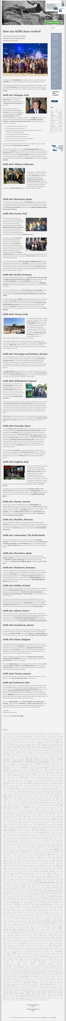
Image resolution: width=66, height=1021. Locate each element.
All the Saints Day (37, 748)
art (8, 756)
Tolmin (8, 978)
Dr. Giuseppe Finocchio (36, 818)
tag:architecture (6, 962)
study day (45, 959)
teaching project (60, 965)
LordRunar (44, 1017)
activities (57, 742)
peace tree (19, 918)
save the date (21, 945)
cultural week (23, 813)
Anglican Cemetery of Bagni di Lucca (43, 752)
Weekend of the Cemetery (42, 995)
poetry (4, 924)
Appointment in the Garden (35, 753)
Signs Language (46, 949)
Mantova (28, 876)
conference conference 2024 (8, 808)
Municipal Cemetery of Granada (22, 898)
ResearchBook (30, 935)
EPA (28, 826)
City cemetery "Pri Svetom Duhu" (35, 802)
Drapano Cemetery (12, 819)
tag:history (19, 964)
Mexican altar (15, 882)
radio (30, 932)
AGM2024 (44, 747)
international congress (12, 862)
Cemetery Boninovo (37, 783)
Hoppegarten (5, 857)
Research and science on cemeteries (13, 19)
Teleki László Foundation (7, 967)
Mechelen (44, 877)
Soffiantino (35, 953)
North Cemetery (60, 907)
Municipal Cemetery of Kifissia (47, 898)
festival (10, 833)
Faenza (51, 830)
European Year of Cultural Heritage (39, 829)
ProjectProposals (27, 929)
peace (61, 916)
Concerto (21, 807)
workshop (22, 998)
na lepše (34, 902)
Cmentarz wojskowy (49, 804)
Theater (18, 976)
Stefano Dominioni (36, 957)
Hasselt (19, 852)
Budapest (34, 774)
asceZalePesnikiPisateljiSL (30, 761)
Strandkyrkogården (9, 959)
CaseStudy (13, 778)
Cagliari (54, 774)
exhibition (5, 830)
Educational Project (26, 822)
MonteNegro (9, 887)
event (58, 829)
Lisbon (4, 873)
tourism (37, 978)
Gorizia (43, 847)
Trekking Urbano (53, 979)
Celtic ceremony (11, 780)
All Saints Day (30, 748)
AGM (5, 14)
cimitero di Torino (55, 800)
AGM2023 (39, 747)
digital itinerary (14, 816)
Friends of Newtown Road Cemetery (26, 840)
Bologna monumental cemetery (16, 771)
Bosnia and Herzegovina (20, 772)
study (41, 959)
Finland (33, 833)
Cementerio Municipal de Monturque (45, 780)
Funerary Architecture (46, 841)
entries (55, 824)
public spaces (54, 929)
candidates (43, 775)
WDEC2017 (54, 992)
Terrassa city (27, 967)
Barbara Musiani (14, 767)
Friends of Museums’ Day (14, 840)
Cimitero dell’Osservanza (34, 800)
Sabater (28, 938)
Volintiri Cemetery (18, 989)
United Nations (35, 982)
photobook (54, 920)
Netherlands (53, 126)
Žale (38, 488)
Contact (6, 23)
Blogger (54, 1017)
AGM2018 (14, 747)
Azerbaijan (31, 766)
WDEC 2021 (11, 990)
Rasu (54, 932)
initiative (32, 858)
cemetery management (27, 785)
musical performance (28, 902)
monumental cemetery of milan (55, 890)
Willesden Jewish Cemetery (51, 996)
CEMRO (9, 796)
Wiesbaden (43, 996)
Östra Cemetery (32, 915)
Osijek (25, 915)
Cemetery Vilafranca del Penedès (25, 794)
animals (52, 752)
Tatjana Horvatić (47, 965)
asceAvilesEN (52, 758)
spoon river (20, 954)
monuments (5, 895)
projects (33, 929)
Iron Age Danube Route (33, 862)
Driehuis (41, 819)
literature (43, 873)
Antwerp (25, 753)
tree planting (46, 979)
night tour (13, 907)
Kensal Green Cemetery (28, 866)
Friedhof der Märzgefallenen (24, 838)
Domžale (13, 818)
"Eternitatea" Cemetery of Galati (9, 733)
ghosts (11, 846)
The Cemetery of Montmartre (24, 968)
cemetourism (40, 794)
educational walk (34, 822)
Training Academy (15, 979)
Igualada (53, 857)
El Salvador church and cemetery (56, 822)
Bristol (47, 772)
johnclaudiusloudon (26, 865)
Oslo (28, 915)
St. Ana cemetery (47, 954)
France (51, 123)
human (21, 857)
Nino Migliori (18, 907)
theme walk (36, 976)
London (32, 874)
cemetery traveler (16, 794)
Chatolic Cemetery (41, 797)
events (51, 110)
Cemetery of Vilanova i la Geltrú (20, 792)
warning (40, 989)
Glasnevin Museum (51, 846)
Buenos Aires (39, 774)
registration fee (29, 934)
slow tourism (20, 953)
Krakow (5, 868)
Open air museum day (44, 913)
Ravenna (57, 932)
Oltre (36, 912)
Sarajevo (5, 945)
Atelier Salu (30, 764)
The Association (8, 10)
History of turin (48, 855)
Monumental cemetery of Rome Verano (35, 891)
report (51, 934)
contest (43, 808)
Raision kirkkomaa (42, 932)
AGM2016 (5, 747)
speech (15, 954)
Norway (13, 909)
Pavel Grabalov (48, 916)
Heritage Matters (9, 854)
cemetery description (56, 112)
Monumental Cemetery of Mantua (26, 890)
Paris (26, 916)
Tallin (23, 965)
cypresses (58, 813)
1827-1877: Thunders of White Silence (52, 733)
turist (38, 981)
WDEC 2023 (23, 990)
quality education (52, 931)
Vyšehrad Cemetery (32, 989)
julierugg (46, 865)
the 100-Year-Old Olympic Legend (36, 967)
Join (5, 21)
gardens (15, 844)
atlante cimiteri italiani (45, 764)
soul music (42, 953)
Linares (61, 871)
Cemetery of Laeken (36, 786)
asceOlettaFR (21, 759)
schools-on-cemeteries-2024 (9, 946)
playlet (15, 923)
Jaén (25, 863)
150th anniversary (40, 733)
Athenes (34, 764)
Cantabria (47, 775)
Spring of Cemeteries (39, 954)
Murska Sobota (24, 901)
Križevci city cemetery (24, 868)
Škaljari (43, 951)
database (39, 815)
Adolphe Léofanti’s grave (11, 744)
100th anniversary (28, 733)
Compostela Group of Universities (44, 805)
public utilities (60, 929)
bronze (4, 774)
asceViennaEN (6, 761)
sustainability (21, 960)
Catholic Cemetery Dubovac (44, 778)
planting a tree (55, 921)
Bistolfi (56, 769)
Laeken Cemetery (13, 664)
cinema (16, 802)
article (50, 756)
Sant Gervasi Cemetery (34, 943)
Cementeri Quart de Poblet (20, 780)
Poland (60, 124)
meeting (56, 877)
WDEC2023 (28, 993)
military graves (13, 884)
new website (11, 906)
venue (58, 984)
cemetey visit (34, 794)
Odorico (55, 909)
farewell (34, 832)
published (41, 931)
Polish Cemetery (33, 924)
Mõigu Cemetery (56, 885)
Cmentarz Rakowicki (41, 804)
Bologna (5, 771)
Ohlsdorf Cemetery (6, 910)
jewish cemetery (52, 863)
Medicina (52, 877)
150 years (34, 733)
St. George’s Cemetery (54, 954)
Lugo (46, 874)
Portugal (52, 128)
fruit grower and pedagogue (44, 840)
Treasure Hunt (29, 979)
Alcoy (10, 748)
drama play (49, 818)
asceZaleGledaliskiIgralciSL (17, 761)
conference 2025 (53, 807)
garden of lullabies (55, 843)
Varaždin (41, 984)
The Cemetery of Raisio (59, 968)
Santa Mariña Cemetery (43, 943)
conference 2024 (47, 807)
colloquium (60, 804)
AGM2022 (34, 747)
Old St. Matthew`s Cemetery (29, 912)
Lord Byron (37, 874)
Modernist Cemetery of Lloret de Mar (38, 885)
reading (61, 932)
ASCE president (34, 758)
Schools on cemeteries (58, 945)
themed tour (41, 976)
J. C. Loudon (21, 863)
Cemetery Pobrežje (30, 792)
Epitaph (34, 826)
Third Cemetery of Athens (54, 976)
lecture (47, 869)
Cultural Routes (53, 811)
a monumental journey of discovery (53, 741)
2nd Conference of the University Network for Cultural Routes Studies (20, 737)
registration (23, 934)
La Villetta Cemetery (41, 868)
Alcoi (7, 748)
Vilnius (16, 987)
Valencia (23, 984)
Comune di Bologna (54, 805)
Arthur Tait (46, 756)
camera (30, 775)
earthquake (24, 821)
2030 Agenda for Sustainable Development (24, 736)
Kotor (53, 866)
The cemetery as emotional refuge (49, 967)
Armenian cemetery (42, 755)
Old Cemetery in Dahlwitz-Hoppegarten (18, 910)
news (33, 906)
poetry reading (10, 924)
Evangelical (54, 829)
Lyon (62, 874)
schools (50, 945)
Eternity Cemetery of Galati (49, 826)
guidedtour (30, 851)
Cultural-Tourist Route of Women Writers (45, 813)
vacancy (19, 984)
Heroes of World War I (29, 854)
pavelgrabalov (54, 916)
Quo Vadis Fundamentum (17, 932)
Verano (61, 984)
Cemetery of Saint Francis (20, 789)
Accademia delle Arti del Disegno (19, 742)
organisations (12, 915)
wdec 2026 (50, 990)
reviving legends (39, 937)
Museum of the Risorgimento (12, 902)
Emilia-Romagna (20, 824)
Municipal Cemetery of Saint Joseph (27, 899)
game (35, 843)
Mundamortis (30, 896)
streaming (16, 959)
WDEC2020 (11, 993)
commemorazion (17, 805)
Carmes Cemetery (54, 777)
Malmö (22, 876)
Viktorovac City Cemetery (44, 985)
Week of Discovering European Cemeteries (15, 15)
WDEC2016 (49, 992)
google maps (35, 847)
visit (9, 989)
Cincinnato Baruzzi (10, 802)
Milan (37, 882)
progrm (10, 929)
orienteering (17, 915)
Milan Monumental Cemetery (47, 882)
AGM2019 (19, 747)
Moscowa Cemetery (32, 895)
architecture (10, 755)
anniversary (57, 752)
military (61, 882)
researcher (36, 935)
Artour (35, 492)
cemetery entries (12, 785)
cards (17, 777)
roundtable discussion (15, 938)
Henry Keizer (36, 852)
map (36, 876)
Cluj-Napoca (34, 804)
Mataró (33, 877)
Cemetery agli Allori (28, 783)
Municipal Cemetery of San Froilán (41, 899)
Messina (61, 880)
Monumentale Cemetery (29, 893)
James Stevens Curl (35, 863)
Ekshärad (39, 822)
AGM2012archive (44, 745)
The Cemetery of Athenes (14, 968)
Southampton (53, 953)
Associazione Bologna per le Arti (12, 764)
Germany (52, 121)
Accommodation (39, 742)
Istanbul (46, 862)
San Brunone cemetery (38, 940)
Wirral (58, 996)
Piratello (40, 921)
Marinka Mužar (13, 877)
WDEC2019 (5, 993)
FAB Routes (25, 830)
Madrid (12, 876)
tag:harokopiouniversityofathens (9, 964)
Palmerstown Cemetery (11, 916)
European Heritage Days (11, 829)
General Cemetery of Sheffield (29, 844)
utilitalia (9, 984)
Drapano (6, 819)
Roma (57, 937)
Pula (44, 931)
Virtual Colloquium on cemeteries (44, 987)
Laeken (47, 868)
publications (36, 931)
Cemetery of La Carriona (27, 786)
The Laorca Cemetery (54, 970)
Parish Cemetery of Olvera (33, 916)
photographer (5, 921)
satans (17, 945)
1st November (29, 734)
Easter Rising (32, 821)
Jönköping (32, 865)
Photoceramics (60, 920)
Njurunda (23, 907)
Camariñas (22, 775)
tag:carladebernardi (32, 962)
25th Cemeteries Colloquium (39, 736)
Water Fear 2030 (46, 989)
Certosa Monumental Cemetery (31, 149)
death (43, 815)
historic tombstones (21, 855)
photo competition (38, 920)
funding (51, 840)
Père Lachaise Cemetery (36, 436)
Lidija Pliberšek (52, 871)
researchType (50, 935)
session (61, 946)
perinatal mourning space (8, 920)
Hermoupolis (21, 854)
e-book (19, 821)
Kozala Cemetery (59, 866)
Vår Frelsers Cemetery (35, 984)
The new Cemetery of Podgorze (52, 971)
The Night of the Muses (14, 973)
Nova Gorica (18, 909)
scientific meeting (31, 946)
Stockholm (50, 957)
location (27, 874)
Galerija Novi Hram (26, 843)
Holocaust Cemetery (59, 855)
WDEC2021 (17, 993)
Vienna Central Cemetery (33, 985)
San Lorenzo (35, 942)
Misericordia (57, 884)
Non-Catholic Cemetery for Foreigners (38, 907)
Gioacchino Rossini (19, 846)
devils (62, 815)
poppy (45, 924)
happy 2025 (51, 851)
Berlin (7, 769)
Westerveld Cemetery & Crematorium (33, 996)
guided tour (56, 849)
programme (11, 694)
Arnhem (48, 755)
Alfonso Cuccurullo (23, 748)
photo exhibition (47, 920)
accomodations (46, 742)
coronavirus (60, 808)
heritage (44, 852)
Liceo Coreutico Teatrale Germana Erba (34, 871)
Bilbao (42, 769)
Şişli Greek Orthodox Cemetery (32, 951)
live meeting (53, 873)
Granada (52, 847)
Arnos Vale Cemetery (55, 755)
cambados (27, 775)
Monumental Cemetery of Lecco (13, 890)
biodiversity (47, 769)
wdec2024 (34, 993)
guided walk (24, 851)
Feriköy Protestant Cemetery (43, 832)
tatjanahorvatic (53, 965)
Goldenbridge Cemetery (21, 847)
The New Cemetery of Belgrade (38, 971)
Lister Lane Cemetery (19, 873)
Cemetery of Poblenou (54, 788)
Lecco (44, 869)
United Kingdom (58, 117)
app (28, 753)
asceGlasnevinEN (7, 759)
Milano (57, 882)
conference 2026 (60, 807)
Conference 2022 (34, 807)
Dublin (54, 819)
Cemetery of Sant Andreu (11, 791)
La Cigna (30, 868)
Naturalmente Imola (9, 904)
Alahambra (58, 747)
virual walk (5, 989)
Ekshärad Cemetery (45, 822)
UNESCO (11, 982)
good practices (29, 847)
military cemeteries (6, 884)
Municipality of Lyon (7, 901)
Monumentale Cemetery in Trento (41, 893)
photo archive (25, 920)
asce (12, 758)
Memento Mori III (46, 879)
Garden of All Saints (47, 843)
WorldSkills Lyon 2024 (43, 998)
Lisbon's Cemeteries (10, 873)
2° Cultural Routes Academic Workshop (40, 734)
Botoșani (27, 772)
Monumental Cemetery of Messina (40, 890)
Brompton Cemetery (59, 772)
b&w (34, 766)
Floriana (55, 835)
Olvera (39, 912)
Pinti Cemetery (25, 921)
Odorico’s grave (60, 909)
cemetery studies (50, 792)
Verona (19, 985)
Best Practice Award (16, 769)
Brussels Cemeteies (14, 774)
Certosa (57, 796)
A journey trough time (32, 741)
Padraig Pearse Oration (59, 915)
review (28, 937)
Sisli (22, 951)
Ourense (41, 915)
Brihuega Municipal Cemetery (39, 772)
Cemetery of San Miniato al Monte (50, 789)
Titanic (4, 978)
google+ (39, 847)
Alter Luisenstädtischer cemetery (14, 750)
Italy (61, 110)
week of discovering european (12, 995)
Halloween (42, 851)
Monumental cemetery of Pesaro (21, 891)
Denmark (58, 815)
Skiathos (46, 951)
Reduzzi (8, 934)
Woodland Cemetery (10, 998)
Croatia (60, 115)
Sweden (57, 128)
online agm (61, 912)
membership (39, 879)
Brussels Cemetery (22, 774)
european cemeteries (12, 827)
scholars (46, 945)
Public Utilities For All (7, 931)
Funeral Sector (29, 841)
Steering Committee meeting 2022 (26, 957)
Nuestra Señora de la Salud (29, 909)
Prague (35, 926)
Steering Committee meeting (13, 957)
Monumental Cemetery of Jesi (48, 888)
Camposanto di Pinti (36, 775)
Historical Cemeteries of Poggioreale (33, 855)
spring (24, 954)
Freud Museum (15, 838)
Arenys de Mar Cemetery (24, 755)
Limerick (57, 871)
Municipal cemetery (41, 896)
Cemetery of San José (39, 789)
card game (13, 777)
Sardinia (9, 945)
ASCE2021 (46, 758)
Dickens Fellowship (6, 816)
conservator (26, 808)
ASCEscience (52, 759)
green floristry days (45, 849)
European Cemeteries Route (11, 8)
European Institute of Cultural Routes (24, 829)
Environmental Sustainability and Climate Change (18, 826)
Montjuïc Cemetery (16, 887)
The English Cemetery (17, 970)
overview (52, 915)
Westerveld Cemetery (20, 996)
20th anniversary (17, 80)
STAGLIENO (37, 956)
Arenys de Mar (16, 755)
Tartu (42, 965)
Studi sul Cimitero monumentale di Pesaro (31, 959)
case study (8, 778)
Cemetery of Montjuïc (15, 788)
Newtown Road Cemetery (47, 906)
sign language (37, 948)
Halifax (38, 851)
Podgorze (61, 923)
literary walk (39, 873)
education (20, 822)
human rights (25, 857)
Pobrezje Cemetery (45, 923)
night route (8, 907)
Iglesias (49, 857)
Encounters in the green (28, 824)
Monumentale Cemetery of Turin (56, 893)
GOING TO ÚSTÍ (13, 847)
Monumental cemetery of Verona (18, 893)
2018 (11, 736)
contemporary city (37, 808)
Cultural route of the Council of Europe (41, 811)
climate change (28, 804)
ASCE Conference (25, 758)
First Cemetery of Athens (45, 833)
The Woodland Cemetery (11, 976)
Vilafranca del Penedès (54, 985)
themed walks (46, 976)
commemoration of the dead (8, 805)
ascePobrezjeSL (37, 759)
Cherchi (50, 797)
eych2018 (20, 830)
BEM (56, 767)
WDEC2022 (22, 993)
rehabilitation (35, 934)
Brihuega (31, 772)
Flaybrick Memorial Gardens (26, 835)
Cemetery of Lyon (6, 788)
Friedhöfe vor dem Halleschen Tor (36, 838)
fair (54, 830)
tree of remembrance (39, 979)
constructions (31, 808)
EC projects (10, 822)
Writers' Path (57, 998)
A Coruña (25, 741)
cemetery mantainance (37, 785)
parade (18, 916)
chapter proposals (20, 797)
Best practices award (25, 769)
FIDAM (14, 833)
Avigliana (20, 766)
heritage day (57, 852)
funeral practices (22, 841)
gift (14, 846)
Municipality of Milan (16, 901)
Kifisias (35, 866)
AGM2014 (56, 745)
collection (55, 804)
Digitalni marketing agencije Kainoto (33, 1010)
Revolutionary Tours (47, 937)
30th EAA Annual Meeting (53, 737)
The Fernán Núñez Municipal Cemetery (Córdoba (31, 970)
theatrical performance (25, 976)
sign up (42, 948)
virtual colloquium (34, 987)
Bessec (11, 769)
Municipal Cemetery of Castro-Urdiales (55, 896)
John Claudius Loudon (18, 865)
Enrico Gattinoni (50, 824)
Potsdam (17, 926)
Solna (39, 953)
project (14, 929)
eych (17, 830)
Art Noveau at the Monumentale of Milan (28, 756)
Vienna (25, 985)
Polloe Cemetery (40, 924)
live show (58, 873)
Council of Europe (6, 810)
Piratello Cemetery (47, 921)
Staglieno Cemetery (44, 956)
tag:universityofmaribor (17, 965)
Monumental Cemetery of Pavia (9, 891)
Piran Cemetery (34, 921)
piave (20, 921)
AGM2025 (49, 747)
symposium (44, 960)
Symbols (39, 960)
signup (51, 949)
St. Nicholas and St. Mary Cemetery (21, 956)
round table (9, 938)
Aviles (23, 766)
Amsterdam (18, 752)
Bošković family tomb (11, 772)
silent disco (55, 949)
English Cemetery (42, 824)
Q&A (47, 931)
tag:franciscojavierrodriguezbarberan (56, 962)
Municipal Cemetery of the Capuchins (56, 899)
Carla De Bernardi (32, 777)
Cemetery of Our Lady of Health (43, 788)
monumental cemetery (57, 887)
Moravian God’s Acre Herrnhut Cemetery (20, 895)
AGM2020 (24, 747)
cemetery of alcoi (54, 785)
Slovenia (52, 115)
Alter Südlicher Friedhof (25, 750)
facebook (29, 830)
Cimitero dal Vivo (17, 800)
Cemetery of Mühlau (33, 788)
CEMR (5, 796)
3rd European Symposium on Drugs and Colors (19, 739)
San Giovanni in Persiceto (15, 942)
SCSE (41, 946)
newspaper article (38, 906)
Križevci (17, 868)
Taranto (34, 965)
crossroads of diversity (59, 810)
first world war (54, 833)
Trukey (22, 981)
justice (50, 865)
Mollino (4, 887)
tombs (23, 978)
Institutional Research (22, 860)
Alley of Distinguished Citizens (47, 748)
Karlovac (58, 865)
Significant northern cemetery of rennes (35, 949)
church (10, 799)
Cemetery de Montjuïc (53, 783)
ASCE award (17, 758)
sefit (50, 946)
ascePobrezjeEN (28, 759)
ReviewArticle (32, 937)
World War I (35, 998)
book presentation (47, 770)
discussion (44, 816)
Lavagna (40, 869)
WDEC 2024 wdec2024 (37, 990)
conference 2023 (40, 807)
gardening (11, 844)
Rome (4, 938)
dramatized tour (54, 818)
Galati (21, 843)
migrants (28, 882)
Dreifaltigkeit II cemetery (21, 819)
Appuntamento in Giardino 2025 (57, 753)
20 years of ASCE (56, 734)
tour (30, 978)
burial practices (49, 774)
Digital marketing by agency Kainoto (33, 1005)
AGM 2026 (33, 745)
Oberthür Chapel (46, 909)
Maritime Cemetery (27, 877)
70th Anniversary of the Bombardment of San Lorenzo (13, 741)
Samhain (25, 940)
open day (51, 913)
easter (28, 821)
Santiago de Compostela (58, 943)
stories (60, 123)
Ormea (22, 915)
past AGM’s (6, 81)
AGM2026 (53, 747)
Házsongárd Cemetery (25, 852)
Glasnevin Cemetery (41, 846)
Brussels (8, 774)
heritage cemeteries (50, 852)
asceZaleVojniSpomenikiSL (43, 761)
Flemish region (35, 835)
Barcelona (24, 767)
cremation (19, 810)
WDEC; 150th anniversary (58, 990)
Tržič (26, 981)
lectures (50, 869)
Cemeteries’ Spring (14, 783)
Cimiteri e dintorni (55, 799)
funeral (4, 841)
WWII (61, 998)
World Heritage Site (28, 998)
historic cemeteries (55, 854)
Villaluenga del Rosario (10, 987)
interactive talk (47, 860)
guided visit (18, 851)
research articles (10, 935)
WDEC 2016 (60, 989)
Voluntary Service (25, 989)
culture (54, 813)
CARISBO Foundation (23, 777)
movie (4, 896)
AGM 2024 (23, 745)
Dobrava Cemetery (59, 816)
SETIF (4, 948)
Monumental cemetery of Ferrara (36, 888)
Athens (38, 764)
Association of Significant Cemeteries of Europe (16, 763)
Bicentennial (38, 769)
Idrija (46, 857)
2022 (14, 736)
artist (53, 756)
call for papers (16, 775)
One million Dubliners (45, 912)
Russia (24, 938)
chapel (14, 797)
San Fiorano (53, 940)
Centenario (14, 796)
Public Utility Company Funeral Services (20, 931)
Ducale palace (15, 821)
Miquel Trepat (34, 884)
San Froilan (58, 940)
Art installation (12, 756)
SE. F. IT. (47, 946)
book (37, 771)
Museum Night (55, 901)
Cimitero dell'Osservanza (25, 800)
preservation (60, 926)
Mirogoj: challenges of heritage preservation (46, 884)
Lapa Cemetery (17, 869)
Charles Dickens (27, 797)
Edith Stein (15, 822)
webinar (49, 993)
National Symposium (55, 902)
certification (51, 796)
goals (8, 847)
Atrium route (52, 764)
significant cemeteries (48, 948)
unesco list (16, 982)
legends (54, 869)
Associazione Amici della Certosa (42, 763)
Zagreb (21, 999)
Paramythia (22, 916)
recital (4, 934)
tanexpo (30, 965)
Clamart (15, 804)
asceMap (14, 759)
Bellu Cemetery (51, 767)
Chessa (54, 797)
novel (22, 909)
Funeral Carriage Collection (12, 841)
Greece (60, 120)
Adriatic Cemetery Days (28, 744)
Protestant (42, 929)
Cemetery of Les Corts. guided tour (47, 786)
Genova (52, 844)
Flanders (18, 835)
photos (16, 921)
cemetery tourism (59, 792)
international (54, 860)
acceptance (28, 742)
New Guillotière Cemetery (58, 904)
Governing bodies (8, 12)
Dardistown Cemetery (28, 815)
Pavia (58, 916)
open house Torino (57, 913)
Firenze (37, 833)
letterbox (11, 871)
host (15, 857)
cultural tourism (16, 813)
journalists (37, 865)
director (33, 816)
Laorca (12, 869)
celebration (57, 778)
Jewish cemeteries (45, 863)
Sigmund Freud (31, 948)
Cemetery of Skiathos (45, 791)
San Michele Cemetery (42, 942)
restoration (15, 937)
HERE (21, 716)
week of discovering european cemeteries (27, 995)
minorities (29, 884)
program (60, 928)
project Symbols (20, 929)
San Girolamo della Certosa (26, 942)
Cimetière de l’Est (32, 799)
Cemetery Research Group (40, 792)
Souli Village (47, 953)
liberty (25, 871)
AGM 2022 (11, 745)
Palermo (4, 916)
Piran (30, 921)
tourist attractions (47, 978)
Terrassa (14, 967)
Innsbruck (5, 860)
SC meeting (27, 945)
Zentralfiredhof (43, 999)
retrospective (20, 937)
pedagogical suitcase (39, 918)
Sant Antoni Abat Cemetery (23, 943)
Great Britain (25, 849)
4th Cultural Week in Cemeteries (34, 739)
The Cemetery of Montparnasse (36, 968)
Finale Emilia (29, 833)
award (27, 766)
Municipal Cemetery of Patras (13, 899)
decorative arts (48, 815)
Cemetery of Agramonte (46, 785)
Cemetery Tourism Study (7, 794)
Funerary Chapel (60, 841)
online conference (6, 913)
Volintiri (12, 989)
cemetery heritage (19, 785)
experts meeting (12, 830)
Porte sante (50, 924)
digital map (20, 816)
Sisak (12, 951)
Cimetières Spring (39, 799)
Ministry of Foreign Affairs (22, 884)
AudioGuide (58, 764)
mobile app (9, 885)
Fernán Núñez (52, 832)
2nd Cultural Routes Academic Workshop (40, 737)
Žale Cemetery (29, 1000)
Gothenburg (48, 847)
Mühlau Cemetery (23, 896)
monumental (48, 887)
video (22, 985)
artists (56, 756)
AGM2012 (38, 745)
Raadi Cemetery (26, 932)
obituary (51, 909)
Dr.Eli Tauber (43, 818)
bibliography (32, 769)
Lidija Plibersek (45, 871)
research (55, 934)
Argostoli (36, 755)
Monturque (23, 887)
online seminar (20, 913)
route (21, 938)
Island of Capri (41, 862)
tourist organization (7, 979)
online (56, 912)
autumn (16, 766)
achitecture (52, 742)
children (58, 797)
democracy (53, 815)
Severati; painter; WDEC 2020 (11, 948)
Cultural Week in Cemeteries (32, 813)
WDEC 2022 (17, 990)
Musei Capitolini (31, 901)
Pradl (20, 926)
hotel (18, 857)
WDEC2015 (43, 992)
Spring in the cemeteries (30, 954)
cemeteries (30, 782)
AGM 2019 (48, 744)
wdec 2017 (5, 990)
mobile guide (23, 885)
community (31, 805)
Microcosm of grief (22, 882)
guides (34, 851)
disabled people (39, 816)
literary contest (27, 873)
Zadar (18, 999)
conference (27, 807)
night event (55, 906)
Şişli (25, 951)
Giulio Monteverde (33, 846)
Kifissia (38, 866)
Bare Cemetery (30, 767)
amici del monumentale (45, 750)
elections (5, 824)
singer (9, 951)
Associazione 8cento (30, 763)
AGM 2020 (53, 744)
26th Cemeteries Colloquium (51, 736)
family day (58, 830)
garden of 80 (39, 843)
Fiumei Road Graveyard (12, 835)
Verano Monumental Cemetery (10, 985)
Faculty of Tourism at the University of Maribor (40, 830)
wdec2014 (38, 992)
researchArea (17, 935)
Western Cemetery (11, 996)
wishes (61, 996)
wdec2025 (39, 993)
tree (33, 979)
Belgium (60, 121)
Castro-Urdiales (26, 778)
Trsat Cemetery (17, 981)
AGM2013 (50, 745)
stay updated (56, 956)
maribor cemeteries (55, 876)
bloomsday (60, 769)
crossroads (52, 810)
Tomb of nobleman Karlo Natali (15, 978)
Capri (59, 775)
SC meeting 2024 (41, 945)
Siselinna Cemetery (17, 951)
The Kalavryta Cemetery (45, 970)
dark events (35, 815)
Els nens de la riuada (12, 824)
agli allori (35, 744)
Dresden (36, 819)
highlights (49, 854)
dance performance (19, 815)
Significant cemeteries (10, 6)
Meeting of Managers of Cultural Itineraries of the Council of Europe (23, 879)
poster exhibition (11, 926)
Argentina (32, 755)
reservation (56, 935)
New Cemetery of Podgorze (46, 904)
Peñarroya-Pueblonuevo (48, 918)
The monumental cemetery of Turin (23, 971)
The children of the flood (7, 970)
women (4, 998)
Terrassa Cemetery (20, 967)
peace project (13, 918)
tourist (41, 978)
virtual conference (54, 987)
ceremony (41, 796)
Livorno (8, 874)
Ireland (56, 123)
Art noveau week (40, 756)
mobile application (16, 885)
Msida (8, 896)
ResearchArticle (23, 935)
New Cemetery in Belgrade (25, 904)
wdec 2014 (55, 989)
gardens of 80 (20, 844)
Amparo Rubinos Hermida (10, 752)
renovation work (46, 934)
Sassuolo (13, 945)
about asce (9, 742)
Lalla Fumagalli (60, 868)
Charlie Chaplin (34, 797)
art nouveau (18, 756)
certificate (46, 796)
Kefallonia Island (20, 866)
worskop (49, 998)
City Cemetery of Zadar (47, 802)
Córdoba (56, 808)
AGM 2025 (28, 745)
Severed (18, 948)
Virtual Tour (60, 987)
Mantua (33, 876)
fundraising (61, 840)
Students (21, 959)
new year (15, 906)
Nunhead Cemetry (38, 909)
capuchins (9, 777)
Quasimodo (9, 932)
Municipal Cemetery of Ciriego (9, 898)
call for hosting (9, 775)
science (26, 946)
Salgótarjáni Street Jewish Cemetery (46, 938)
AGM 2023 (17, 745)
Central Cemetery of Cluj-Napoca (32, 796)
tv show (50, 981)
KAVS (62, 865)
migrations (33, 882)
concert (9, 807)
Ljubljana (12, 874)
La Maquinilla (34, 868)
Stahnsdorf (51, 956)
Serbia (51, 117)
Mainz (15, 876)
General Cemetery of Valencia (41, 844)
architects (5, 755)
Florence (40, 835)
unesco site (21, 982)
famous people (15, 832)
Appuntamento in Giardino (45, 753)
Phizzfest (19, 920)
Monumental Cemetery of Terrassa (50, 891)
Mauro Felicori (38, 877)
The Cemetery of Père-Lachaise (48, 968)
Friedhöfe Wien (45, 838)
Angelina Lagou (24, 752)
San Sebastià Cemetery (51, 942)
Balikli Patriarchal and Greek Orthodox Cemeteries (54, 766)
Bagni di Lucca (38, 766)
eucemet (5, 827)
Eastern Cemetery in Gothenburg (50, 821)
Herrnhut (36, 854)
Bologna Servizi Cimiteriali (29, 770)
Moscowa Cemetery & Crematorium (43, 895)
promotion (38, 929)
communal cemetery (24, 805)
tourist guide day (60, 978)
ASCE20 (41, 758)
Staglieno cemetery (36, 261)
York (4, 999)
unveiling (58, 982)
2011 (9, 736)
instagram (14, 860)
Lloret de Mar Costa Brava (20, 874)
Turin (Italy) (33, 981)
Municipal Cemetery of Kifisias (34, 898)
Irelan (23, 862)
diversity (48, 816)
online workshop (27, 913)
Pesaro (15, 920)
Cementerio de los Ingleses (31, 780)
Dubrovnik (9, 821)
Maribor (49, 876)
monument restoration (40, 887)
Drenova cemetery (30, 819)
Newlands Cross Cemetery (26, 906)
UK (53, 981)
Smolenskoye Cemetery (27, 953)
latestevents (35, 869)
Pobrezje (38, 923)
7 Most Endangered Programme (57, 739)
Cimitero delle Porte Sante (45, 800)
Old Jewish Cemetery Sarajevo (18, 912)
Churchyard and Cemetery (23, 799)
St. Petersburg (31, 956)
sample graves (30, 940)
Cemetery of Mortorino (25, 788)
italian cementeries (52, 862)
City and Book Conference (23, 802)
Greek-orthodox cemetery (37, 849)
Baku (43, 766)
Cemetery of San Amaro (30, 789)
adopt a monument (20, 744)
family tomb (8, 832)
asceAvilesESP (60, 758)
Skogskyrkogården (59, 951)
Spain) (12, 954)
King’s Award (43, 866)
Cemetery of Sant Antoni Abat (23, 791)
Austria (52, 118)
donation (17, 818)
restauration (9, 937)
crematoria (24, 810)
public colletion (48, 929)
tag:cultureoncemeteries (42, 962)
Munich (35, 896)
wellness (54, 995)
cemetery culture (45, 783)
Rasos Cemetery (49, 932)
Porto (54, 924)
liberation (15, 871)
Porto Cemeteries (59, 924)
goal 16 (4, 847)
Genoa (49, 844)
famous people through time (24, 832)
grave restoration (14, 849)
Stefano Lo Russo (44, 957)
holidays (53, 855)
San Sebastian (58, 942)
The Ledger (61, 970)
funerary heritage (6, 843)
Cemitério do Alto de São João (48, 794)
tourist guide (53, 978)
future (12, 843)
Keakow (9, 866)
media (48, 877)
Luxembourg (57, 874)
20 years (49, 734)
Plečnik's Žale (19, 923)
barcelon (19, 767)
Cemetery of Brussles (10, 786)
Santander (51, 943)
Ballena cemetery (6, 767)
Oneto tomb (52, 912)
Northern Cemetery (7, 909)
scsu (43, 946)
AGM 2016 (44, 744)
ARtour (8, 758)
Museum (49, 901)
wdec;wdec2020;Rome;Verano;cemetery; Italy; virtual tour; (13, 992)
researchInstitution (43, 935)
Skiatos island (51, 951)
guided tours (12, 851)
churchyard (15, 799)
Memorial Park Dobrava (38, 880)
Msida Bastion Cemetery (14, 896)
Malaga (18, 876)
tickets (61, 976)
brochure (52, 772)
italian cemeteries (59, 862)
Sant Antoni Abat (13, 943)
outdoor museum (46, 915)
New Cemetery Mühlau (35, 904)
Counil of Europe (14, 810)
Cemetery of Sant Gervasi (35, 791)
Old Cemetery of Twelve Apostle (43, 910)
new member (5, 906)
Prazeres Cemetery (41, 926)
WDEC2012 (27, 992)
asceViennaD (60, 759)
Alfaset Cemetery (15, 748)
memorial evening (28, 880)
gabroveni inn (16, 843)
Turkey (46, 981)
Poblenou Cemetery (26, 561)
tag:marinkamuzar (42, 964)
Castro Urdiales (19, 778)
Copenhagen (47, 808)
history (42, 855)
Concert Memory (15, 807)
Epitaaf (31, 826)
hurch (35, 857)
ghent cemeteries (6, 846)
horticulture (11, 857)
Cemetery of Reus (12, 789)
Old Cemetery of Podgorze (31, 910)
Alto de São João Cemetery (35, 750)
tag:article (18, 962)
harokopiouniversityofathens (12, 852)
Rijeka (53, 937)
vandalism (28, 984)
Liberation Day (20, 871)
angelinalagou (30, 752)
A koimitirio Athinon (41, 741)
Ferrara (57, 832)
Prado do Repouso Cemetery (28, 926)
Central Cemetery (34, 504)
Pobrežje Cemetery (54, 923)
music (22, 902)
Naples (38, 902)
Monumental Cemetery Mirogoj (9, 888)
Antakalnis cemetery (19, 753)
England (35, 824)
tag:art (13, 962)
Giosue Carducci (26, 846)
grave (56, 847)
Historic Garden (14, 855)
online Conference (13, 701)
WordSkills (17, 998)
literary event (33, 873)
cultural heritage (28, 812)
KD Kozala (5, 866)
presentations (54, 926)
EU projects (7, 17)
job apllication (10, 865)
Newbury (19, 906)
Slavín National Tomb (7, 953)
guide (51, 849)
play (11, 923)
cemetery (21, 783)
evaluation (49, 829)
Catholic (35, 778)
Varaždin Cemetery (48, 984)
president (31, 927)
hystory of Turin (40, 857)
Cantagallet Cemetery (53, 775)
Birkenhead (52, 769)
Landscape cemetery (6, 869)
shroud (26, 948)
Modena (28, 885)
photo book (31, 920)
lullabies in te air (51, 874)
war (37, 989)
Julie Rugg (42, 865)
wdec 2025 (44, 990)
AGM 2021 (58, 744)
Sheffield (22, 948)
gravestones (20, 849)
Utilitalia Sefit (14, 984)
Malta (25, 876)
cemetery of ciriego (18, 786)
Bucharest (29, 774)
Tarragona (38, 965)
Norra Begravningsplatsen (51, 907)
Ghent (61, 844)
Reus (25, 937)
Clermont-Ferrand (21, 804)
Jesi (40, 863)
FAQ (31, 832)
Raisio (37, 932)
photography (11, 921)
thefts (32, 976)
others (37, 915)
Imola (4, 859)
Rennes (40, 934)
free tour (56, 836)
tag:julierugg (25, 964)
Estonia (55, 129)
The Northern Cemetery (51, 973)
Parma (40, 916)
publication (31, 931)
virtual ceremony (27, 987)
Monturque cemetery (31, 887)
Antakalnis (12, 753)
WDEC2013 (33, 992)
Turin (28, 981)
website (52, 993)
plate (9, 923)
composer (35, 805)
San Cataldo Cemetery (46, 940)
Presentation (48, 926)
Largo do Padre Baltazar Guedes (26, 869)
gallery (32, 843)
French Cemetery (9, 838)
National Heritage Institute (45, 902)
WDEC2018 (60, 992)
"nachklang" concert (20, 733)
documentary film (6, 818)
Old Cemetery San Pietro (54, 910)
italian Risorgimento (7, 863)
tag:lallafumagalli (33, 964)
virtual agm (21, 987)
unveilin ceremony (52, 982)
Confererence (16, 808)
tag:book (24, 962)
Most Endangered (53, 895)
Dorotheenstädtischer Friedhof (25, 818)
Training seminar (22, 979)
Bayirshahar (36, 767)
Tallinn (26, 965)
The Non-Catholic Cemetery (24, 973)
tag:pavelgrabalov (51, 964)
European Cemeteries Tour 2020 (48, 827)
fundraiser (56, 840)
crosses (47, 810)
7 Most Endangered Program (46, 739)
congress (21, 808)
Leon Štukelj (59, 869)
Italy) (15, 863)
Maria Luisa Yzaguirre (42, 876)
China (62, 797)
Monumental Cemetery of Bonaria (23, 888)
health (31, 852)
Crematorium (29, 810)
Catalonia (31, 778)
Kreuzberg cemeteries (11, 868)
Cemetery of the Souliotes (8, 792)
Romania (60, 126)
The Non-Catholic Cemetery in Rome (38, 973)
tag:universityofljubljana (7, 965)
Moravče (10, 895)
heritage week (15, 854)
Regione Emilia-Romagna (15, 934)
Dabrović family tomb (11, 815)
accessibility (33, 742)
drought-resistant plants (47, 819)
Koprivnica (49, 866)
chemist (46, 797)
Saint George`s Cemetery (34, 938)
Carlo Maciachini (39, 777)
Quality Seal (58, 931)
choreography (5, 799)
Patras (43, 916)
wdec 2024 (29, 990)
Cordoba (52, 808)
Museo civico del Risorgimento (40, 901)
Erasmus (38, 826)
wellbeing (50, 995)
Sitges (40, 951)
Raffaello (33, 932)
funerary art (53, 841)
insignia (10, 860)
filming (24, 833)
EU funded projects (59, 826)
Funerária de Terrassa (37, 841)
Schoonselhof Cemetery (19, 946)
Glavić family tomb (59, 846)
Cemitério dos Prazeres (59, 794)
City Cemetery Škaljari (57, 802)
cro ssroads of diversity (36, 810)
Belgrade (46, 767)
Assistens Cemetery (54, 761)
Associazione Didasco (23, 764)
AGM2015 (61, 745)
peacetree (32, 918)
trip (12, 981)
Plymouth (25, 923)
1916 (60, 733)
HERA (40, 852)
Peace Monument (6, 918)
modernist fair (49, 885)
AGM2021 (29, 747)
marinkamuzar (20, 877)
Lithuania (55, 131)
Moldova (61, 885)
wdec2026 (44, 993)
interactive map (41, 860)
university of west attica (43, 982)
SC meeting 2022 (34, 945)
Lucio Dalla (42, 874)
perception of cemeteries (58, 918)
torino (27, 978)
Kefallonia (14, 866)
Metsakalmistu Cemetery (7, 882)
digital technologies (27, 816)
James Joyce (29, 863)
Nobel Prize (28, 907)
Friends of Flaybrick (52, 838)
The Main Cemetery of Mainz (8, 971)
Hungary (52, 124)
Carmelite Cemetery (46, 777)
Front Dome (36, 840)
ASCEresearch (46, 759)
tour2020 (33, 978)
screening (37, 946)
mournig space (60, 895)
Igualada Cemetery (59, 857)
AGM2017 (9, 747)
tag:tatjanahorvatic (59, 964)
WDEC (56, 110)
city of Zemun (10, 804)
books (57, 770)
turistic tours (41, 981)
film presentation (19, 833)
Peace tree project (26, 918)
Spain (60, 114)
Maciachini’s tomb (6, 876)
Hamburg (46, 851)
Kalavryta (53, 865)
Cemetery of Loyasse (59, 786)
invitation (19, 862)
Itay (18, 863)
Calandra (58, 774)
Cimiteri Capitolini (47, 799)
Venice (55, 984)
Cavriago (52, 778)
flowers (59, 835)
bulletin (44, 774)
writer (53, 998)
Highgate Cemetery (42, 854)
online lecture (13, 913)
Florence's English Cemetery (48, 835)
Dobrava (52, 816)
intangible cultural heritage (32, 860)
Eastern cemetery (39, 821)
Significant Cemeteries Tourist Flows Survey (18, 949)
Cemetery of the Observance (57, 791)
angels (35, 752)
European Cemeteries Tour (35, 827)
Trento (58, 979)
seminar (53, 946)
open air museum (35, 913)
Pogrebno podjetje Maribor (19, 924)
